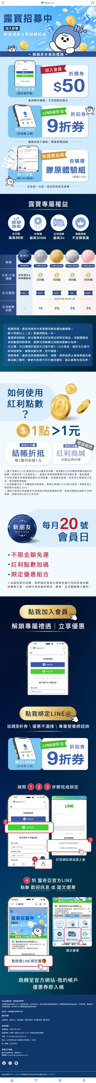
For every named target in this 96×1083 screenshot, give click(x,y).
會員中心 (12, 1020)
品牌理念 (5, 1020)
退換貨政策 (29, 1020)
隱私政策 (46, 1020)
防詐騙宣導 (38, 1020)
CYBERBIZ (51, 1074)
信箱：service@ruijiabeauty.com (14, 1036)
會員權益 (20, 1020)
